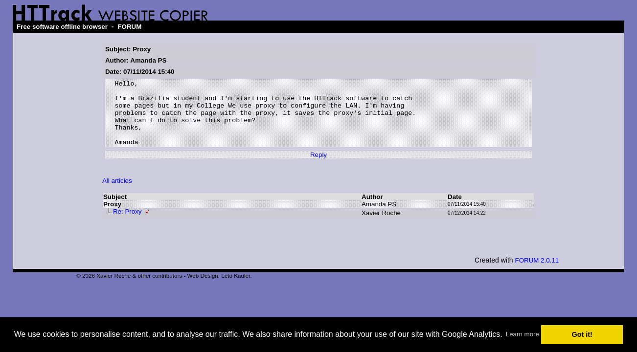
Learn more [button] (522, 334)
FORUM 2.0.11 (537, 273)
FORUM (129, 26)
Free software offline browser (62, 26)
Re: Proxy (127, 224)
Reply (318, 168)
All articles (117, 194)
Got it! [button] (582, 334)
